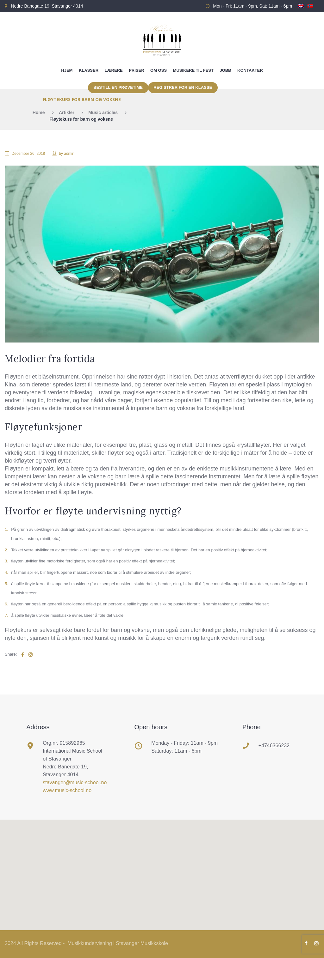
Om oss (158, 70)
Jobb (225, 70)
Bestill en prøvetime (118, 87)
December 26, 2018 (28, 153)
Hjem (66, 70)
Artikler (66, 112)
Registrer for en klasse (182, 87)
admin (69, 153)
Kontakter (250, 70)
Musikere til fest (193, 70)
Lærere (114, 70)
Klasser (88, 70)
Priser (136, 70)
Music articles (103, 112)
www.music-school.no (67, 790)
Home (39, 112)
